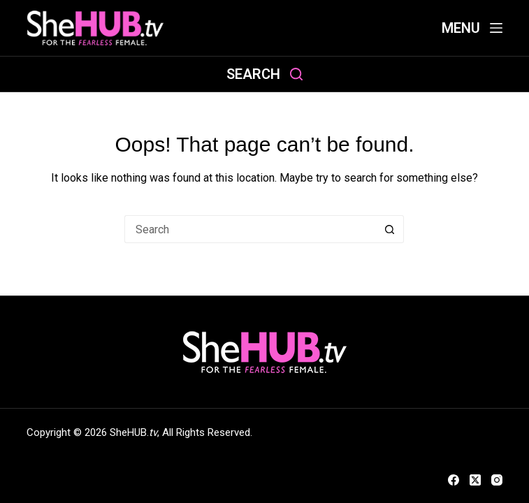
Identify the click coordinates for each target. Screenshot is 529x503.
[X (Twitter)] (475, 480)
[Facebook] (453, 480)
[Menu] (472, 28)
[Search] (264, 74)
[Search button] (390, 229)
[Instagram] (496, 480)
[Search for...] (250, 229)
